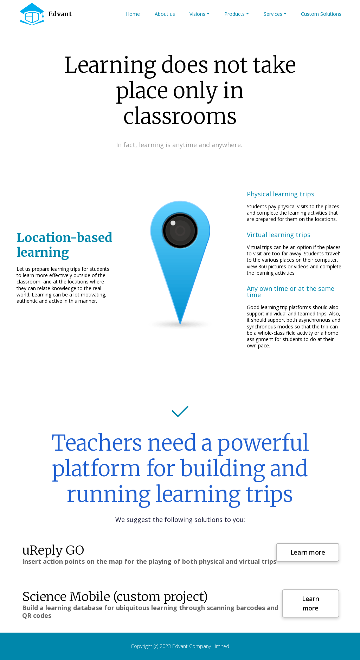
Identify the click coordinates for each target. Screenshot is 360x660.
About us (165, 14)
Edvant (60, 14)
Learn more (307, 552)
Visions (197, 14)
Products (234, 14)
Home (133, 14)
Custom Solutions (321, 14)
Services (273, 14)
